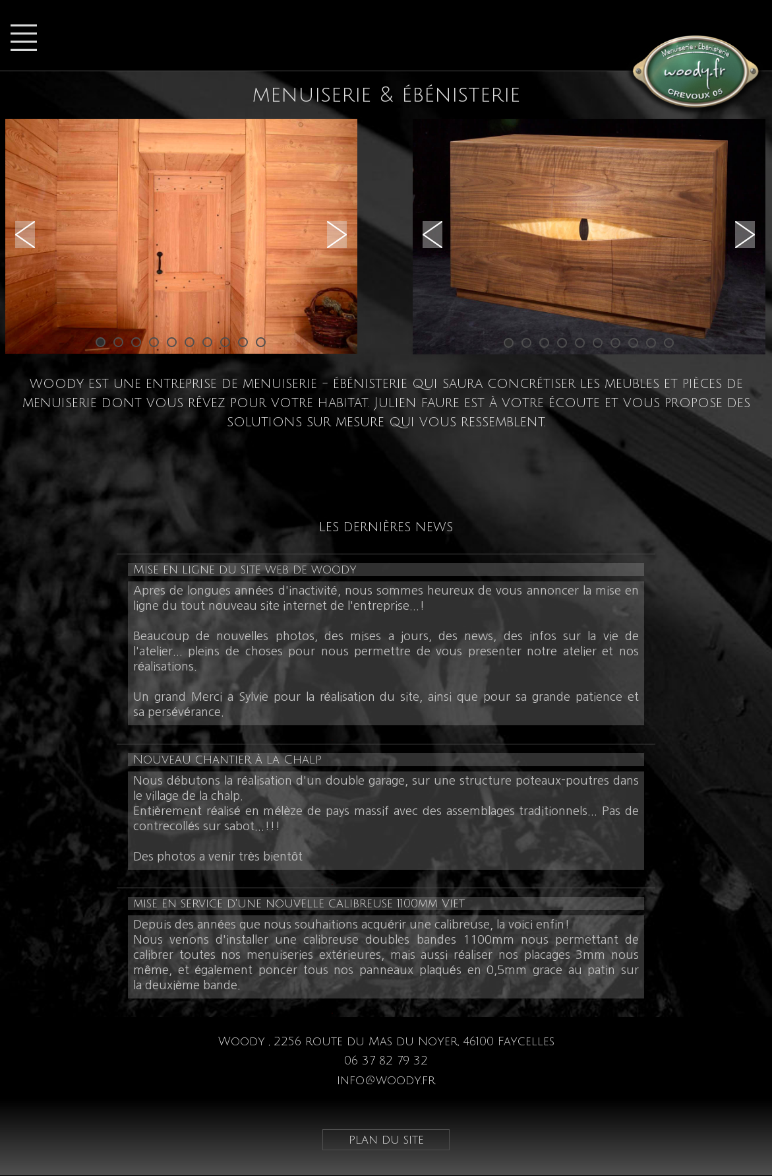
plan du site (386, 1139)
